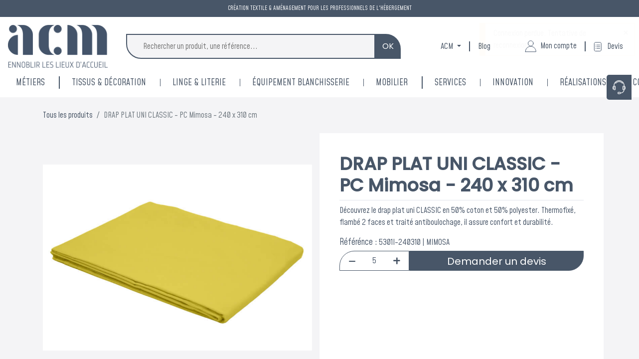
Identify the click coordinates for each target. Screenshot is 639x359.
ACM (448, 46)
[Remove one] (352, 260)
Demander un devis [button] (496, 261)
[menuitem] (526, 82)
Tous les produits (68, 115)
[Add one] (396, 260)
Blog (484, 46)
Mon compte (551, 46)
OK (388, 46)
